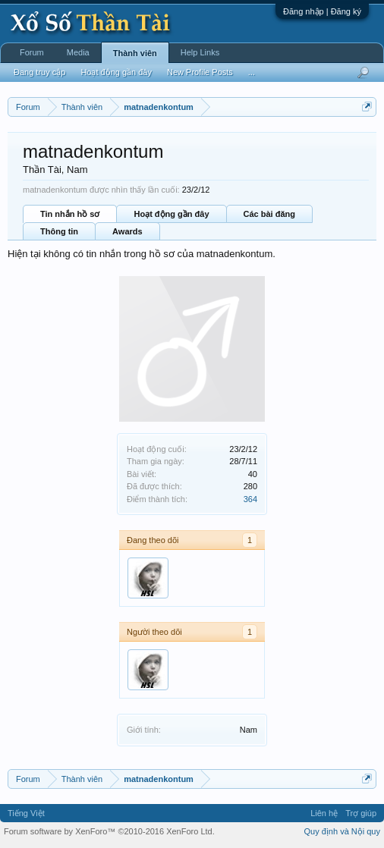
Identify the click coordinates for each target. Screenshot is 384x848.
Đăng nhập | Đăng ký (322, 11)
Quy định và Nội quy (342, 831)
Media (78, 52)
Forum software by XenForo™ (109, 831)
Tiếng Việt (26, 813)
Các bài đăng (269, 213)
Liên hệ (324, 813)
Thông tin (59, 231)
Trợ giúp (360, 813)
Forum (32, 52)
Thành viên (135, 53)
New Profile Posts (200, 72)
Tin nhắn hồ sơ (69, 213)
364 (250, 499)
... (251, 72)
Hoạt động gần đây (171, 213)
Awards (127, 231)
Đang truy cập (39, 72)
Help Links (200, 52)
